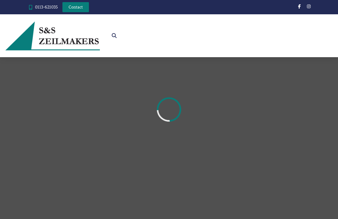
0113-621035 (46, 7)
